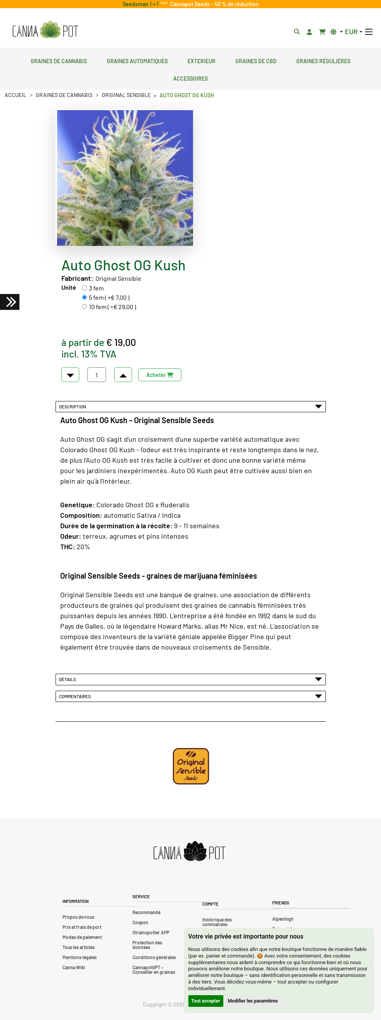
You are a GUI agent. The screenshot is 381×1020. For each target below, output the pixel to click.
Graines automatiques (137, 60)
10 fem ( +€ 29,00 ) (112, 306)
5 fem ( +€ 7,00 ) (109, 297)
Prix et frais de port (82, 927)
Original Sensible (126, 95)
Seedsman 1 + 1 (142, 4)
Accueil (15, 95)
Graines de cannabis (59, 60)
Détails (190, 679)
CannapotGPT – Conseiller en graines (153, 969)
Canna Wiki (74, 967)
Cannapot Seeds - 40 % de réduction (213, 4)
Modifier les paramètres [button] (253, 1001)
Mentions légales (80, 957)
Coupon (140, 922)
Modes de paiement (82, 937)
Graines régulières (323, 60)
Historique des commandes (217, 922)
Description (190, 406)
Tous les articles (79, 947)
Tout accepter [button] (205, 1001)
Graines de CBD (256, 60)
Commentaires (190, 696)
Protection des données (147, 944)
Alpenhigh (283, 918)
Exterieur (202, 60)
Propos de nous (78, 917)
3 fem (96, 288)
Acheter (159, 375)
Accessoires (190, 77)
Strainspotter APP (150, 932)
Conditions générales (154, 957)
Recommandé (146, 912)
